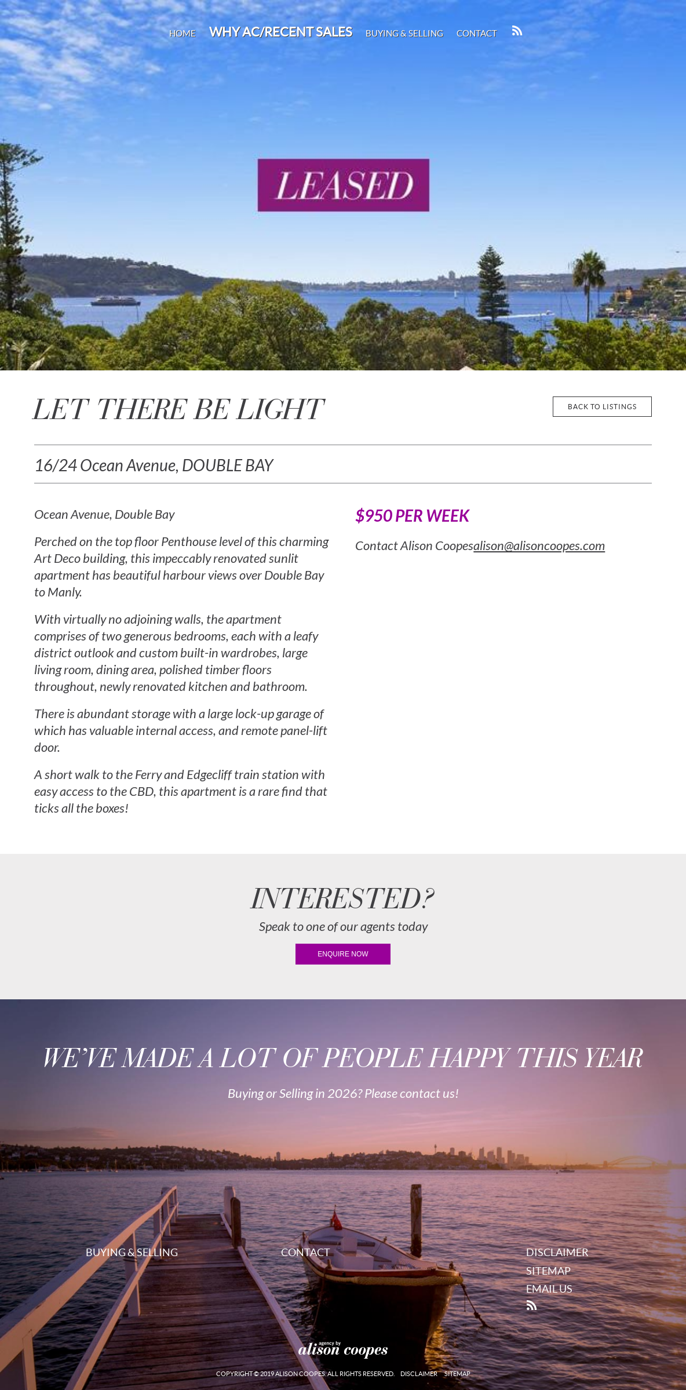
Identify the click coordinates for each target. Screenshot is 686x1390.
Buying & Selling (404, 33)
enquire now (343, 954)
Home (182, 33)
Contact (477, 33)
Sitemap (548, 1271)
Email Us (549, 1289)
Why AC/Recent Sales (280, 32)
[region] (343, 185)
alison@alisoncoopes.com (539, 546)
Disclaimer (557, 1252)
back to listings (602, 406)
